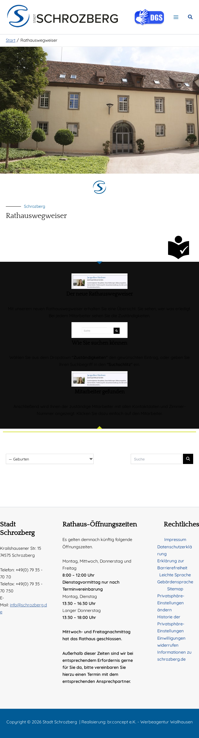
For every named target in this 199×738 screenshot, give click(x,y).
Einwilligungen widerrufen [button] (171, 641)
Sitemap (175, 589)
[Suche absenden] (188, 462)
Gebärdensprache (175, 582)
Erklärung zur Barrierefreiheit (172, 564)
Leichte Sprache (175, 575)
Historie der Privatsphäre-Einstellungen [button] (170, 624)
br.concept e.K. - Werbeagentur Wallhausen (150, 722)
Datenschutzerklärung (174, 550)
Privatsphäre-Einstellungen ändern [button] (170, 603)
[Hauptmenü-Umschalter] (176, 18)
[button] (190, 18)
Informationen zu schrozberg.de (174, 655)
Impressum (175, 539)
